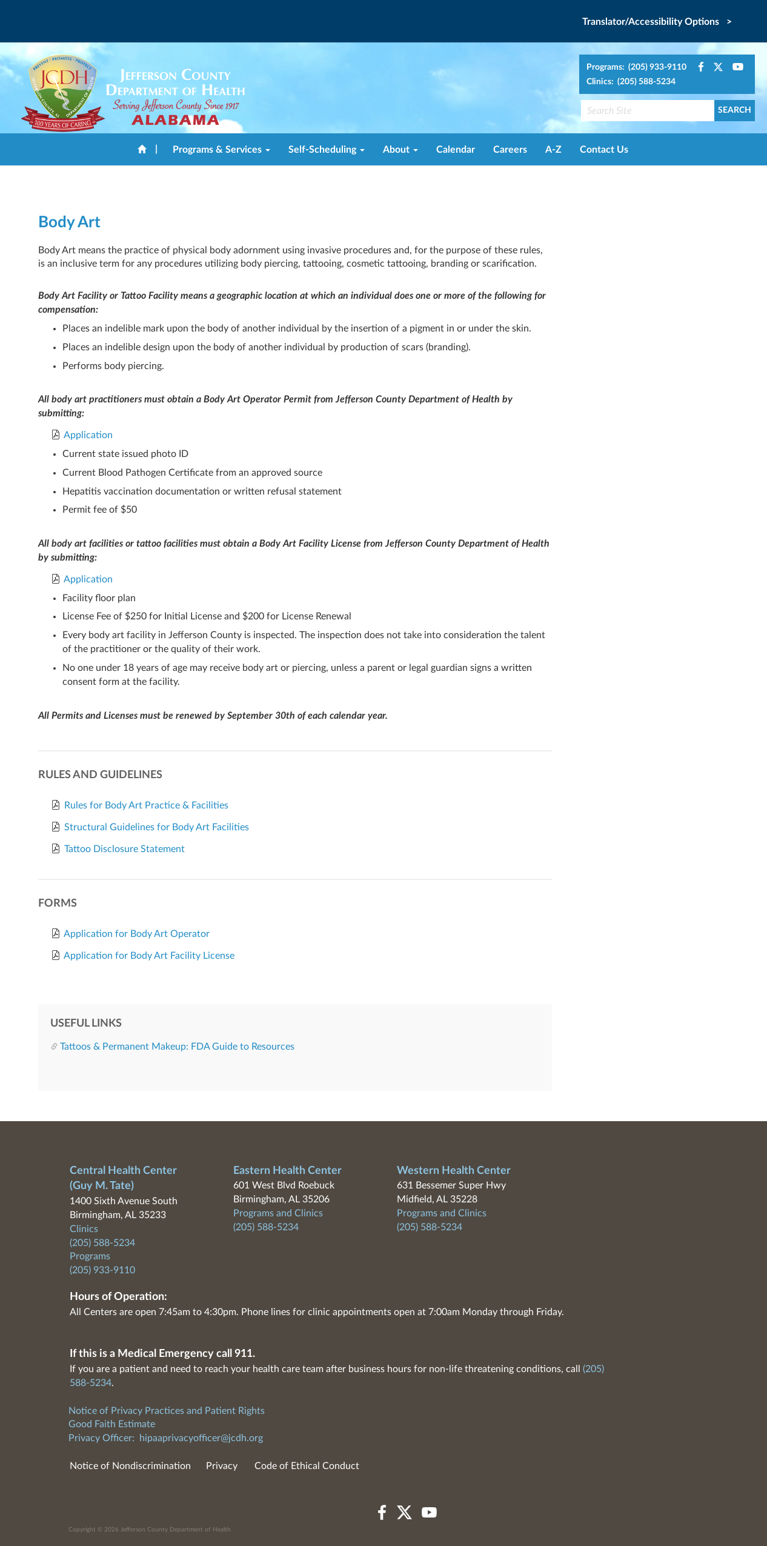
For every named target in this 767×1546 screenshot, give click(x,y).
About (400, 150)
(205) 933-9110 (102, 1270)
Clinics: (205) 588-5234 (631, 82)
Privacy (221, 1466)
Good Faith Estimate (111, 1424)
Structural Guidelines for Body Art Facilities (156, 827)
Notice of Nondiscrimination (130, 1466)
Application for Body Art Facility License (149, 956)
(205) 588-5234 (102, 1243)
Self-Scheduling (326, 150)
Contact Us (604, 150)
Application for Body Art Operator (137, 934)
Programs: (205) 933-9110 (636, 67)
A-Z (553, 150)
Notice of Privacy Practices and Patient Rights (166, 1411)
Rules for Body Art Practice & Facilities (146, 805)
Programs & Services (221, 150)
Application (88, 435)
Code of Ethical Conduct (306, 1466)
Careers (510, 150)
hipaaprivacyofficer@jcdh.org (201, 1438)
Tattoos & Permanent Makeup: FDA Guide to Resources (177, 1046)
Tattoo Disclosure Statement (124, 849)
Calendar (455, 150)
